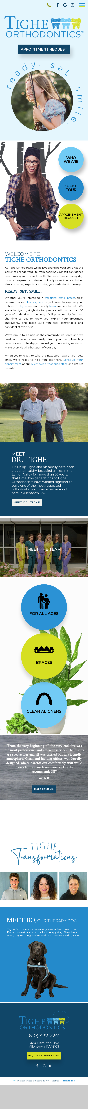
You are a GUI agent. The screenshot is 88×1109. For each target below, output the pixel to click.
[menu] (82, 5)
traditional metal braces (60, 297)
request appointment (43, 1056)
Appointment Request (44, 49)
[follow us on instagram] (72, 5)
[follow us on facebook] (57, 5)
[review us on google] (65, 5)
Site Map (55, 1081)
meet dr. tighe (26, 502)
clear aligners (34, 302)
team (52, 306)
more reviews (44, 789)
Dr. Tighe (21, 306)
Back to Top (68, 1081)
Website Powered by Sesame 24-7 (31, 1081)
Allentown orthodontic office (49, 364)
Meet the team (44, 549)
